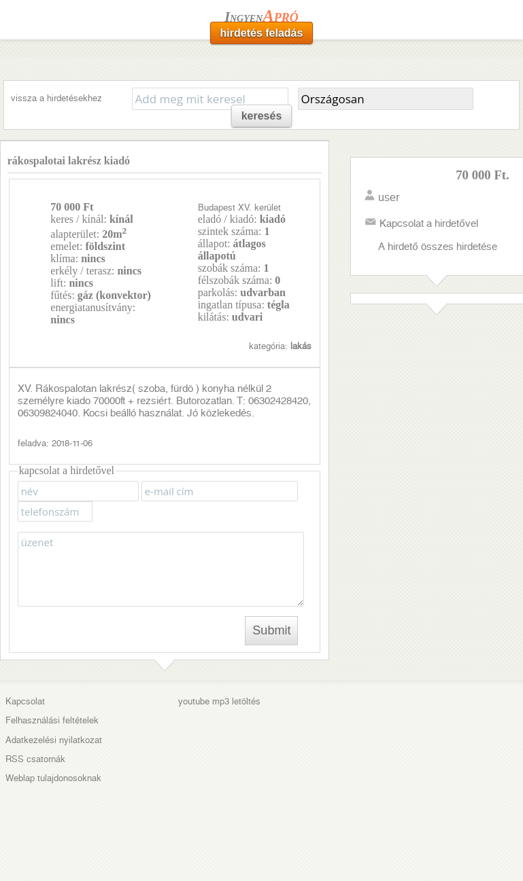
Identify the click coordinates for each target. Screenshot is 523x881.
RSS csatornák (35, 759)
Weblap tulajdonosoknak (53, 778)
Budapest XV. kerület (239, 207)
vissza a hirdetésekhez (56, 98)
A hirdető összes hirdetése (437, 246)
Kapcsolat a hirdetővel (428, 223)
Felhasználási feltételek (52, 720)
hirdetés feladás (261, 33)
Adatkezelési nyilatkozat (53, 740)
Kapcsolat (25, 701)
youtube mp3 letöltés (219, 701)
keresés (261, 116)
